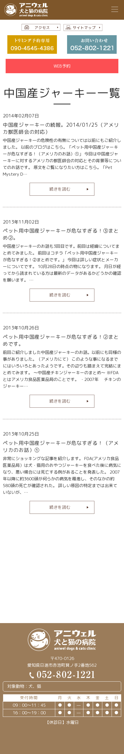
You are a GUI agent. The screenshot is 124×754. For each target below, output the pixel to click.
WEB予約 (62, 66)
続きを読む (59, 189)
